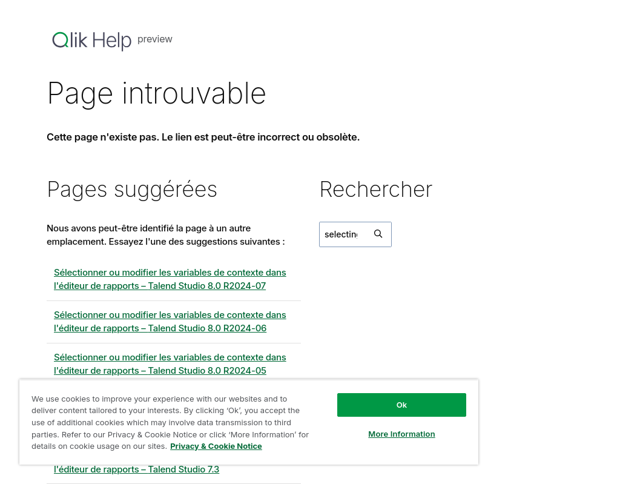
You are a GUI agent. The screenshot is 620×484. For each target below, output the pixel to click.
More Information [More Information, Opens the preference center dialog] (401, 434)
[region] (248, 422)
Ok (402, 404)
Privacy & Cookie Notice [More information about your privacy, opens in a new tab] (216, 446)
